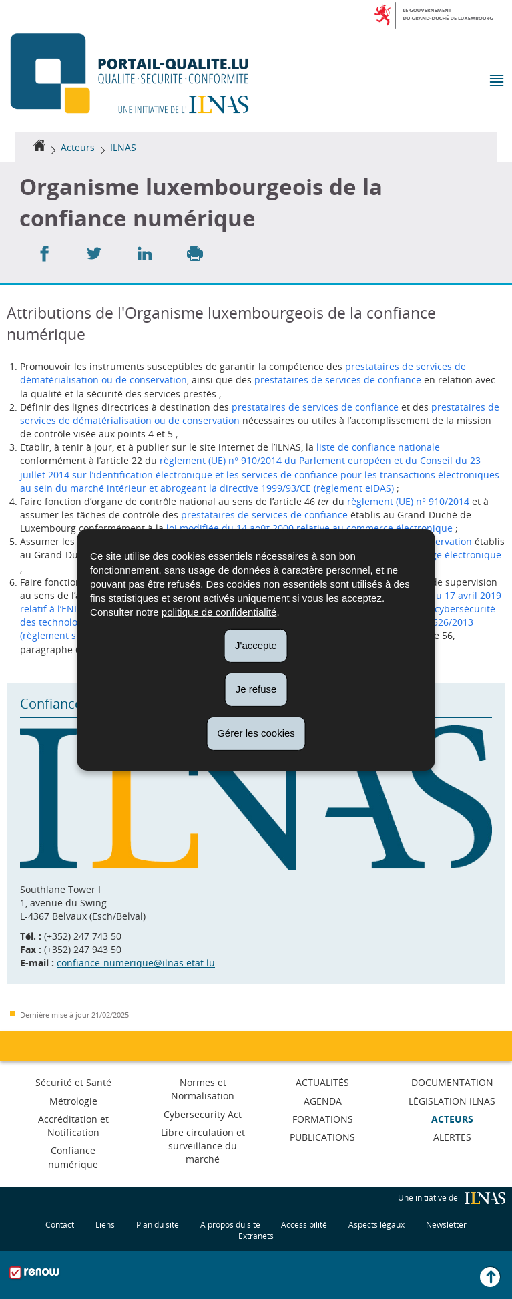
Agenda (323, 1101)
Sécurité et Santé (73, 1082)
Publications (322, 1137)
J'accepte (256, 645)
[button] (495, 81)
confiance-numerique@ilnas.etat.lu (136, 962)
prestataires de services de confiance (337, 379)
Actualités (322, 1082)
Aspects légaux (376, 1224)
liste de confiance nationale (378, 447)
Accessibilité (304, 1224)
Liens (105, 1224)
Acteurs (78, 147)
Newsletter (446, 1224)
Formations (322, 1119)
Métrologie (73, 1101)
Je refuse (256, 689)
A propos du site (230, 1224)
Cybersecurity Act (203, 1114)
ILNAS (123, 147)
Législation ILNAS (452, 1101)
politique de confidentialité (219, 611)
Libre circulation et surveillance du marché (203, 1145)
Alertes (452, 1137)
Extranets (256, 1235)
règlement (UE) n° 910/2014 (408, 501)
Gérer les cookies (256, 733)
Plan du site (157, 1224)
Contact (59, 1224)
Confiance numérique (73, 1157)
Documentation (452, 1082)
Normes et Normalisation (202, 1089)
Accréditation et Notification (73, 1126)
